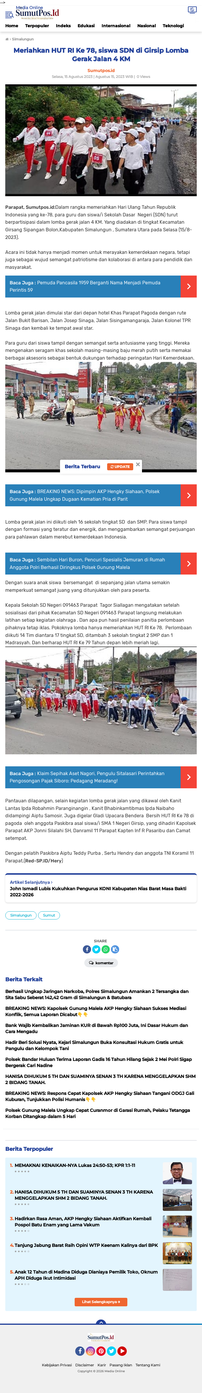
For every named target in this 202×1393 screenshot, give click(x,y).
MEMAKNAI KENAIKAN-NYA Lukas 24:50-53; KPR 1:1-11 (75, 1165)
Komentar (101, 962)
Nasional (146, 25)
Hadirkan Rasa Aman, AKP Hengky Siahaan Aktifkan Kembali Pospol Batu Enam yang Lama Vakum (83, 1222)
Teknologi (173, 25)
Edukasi (86, 25)
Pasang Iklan (120, 1365)
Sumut (49, 915)
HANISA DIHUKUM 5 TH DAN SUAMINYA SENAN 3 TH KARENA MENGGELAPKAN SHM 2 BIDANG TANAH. (84, 1195)
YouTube (126, 1353)
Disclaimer (84, 1365)
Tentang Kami (148, 1365)
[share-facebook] (87, 949)
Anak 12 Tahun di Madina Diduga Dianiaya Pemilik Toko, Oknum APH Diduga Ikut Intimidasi (86, 1275)
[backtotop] (101, 1324)
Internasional (116, 25)
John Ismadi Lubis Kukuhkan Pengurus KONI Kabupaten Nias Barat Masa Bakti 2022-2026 (98, 892)
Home (11, 25)
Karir (101, 1365)
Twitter (114, 1353)
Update (120, 466)
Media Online (29, 7)
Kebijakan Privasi (57, 1365)
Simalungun (21, 915)
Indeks (63, 25)
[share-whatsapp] (106, 949)
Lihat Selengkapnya (101, 1302)
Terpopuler (37, 25)
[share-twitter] (96, 949)
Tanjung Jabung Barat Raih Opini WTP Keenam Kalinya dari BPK (86, 1245)
